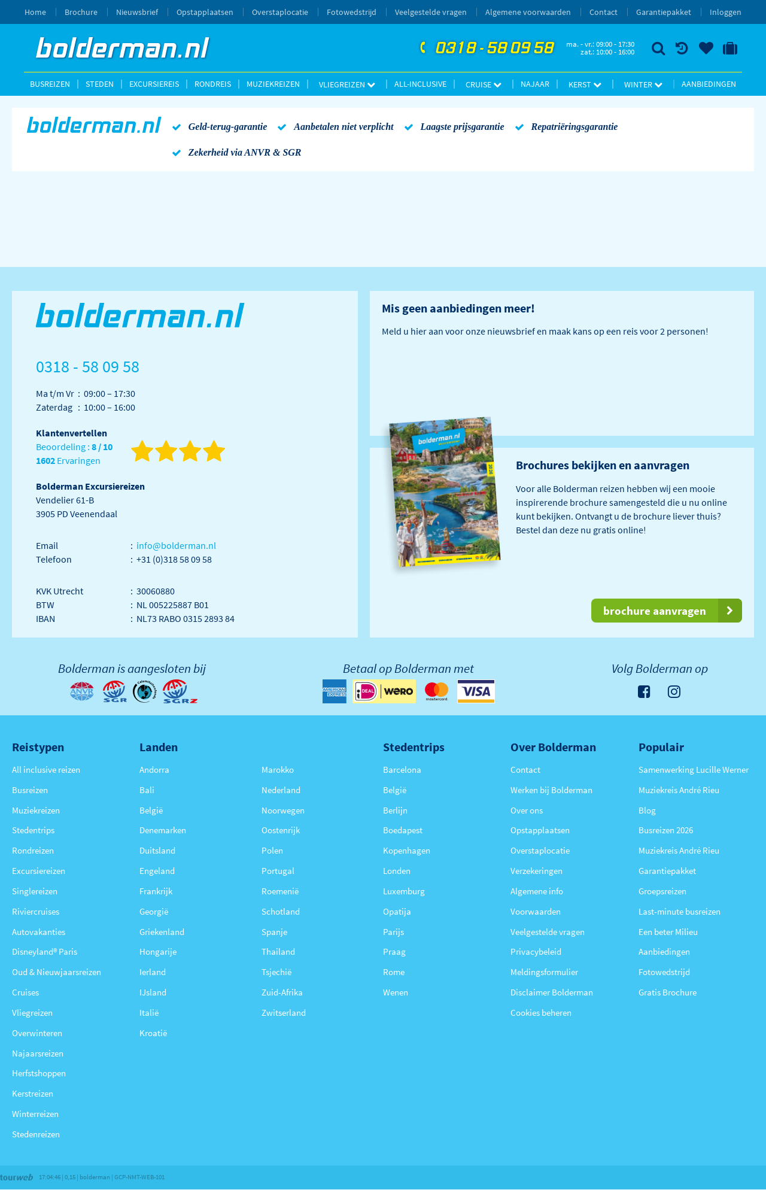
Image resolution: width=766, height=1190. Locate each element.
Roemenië (280, 891)
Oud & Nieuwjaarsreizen (56, 972)
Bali (146, 790)
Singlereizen (34, 891)
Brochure (81, 12)
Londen (397, 870)
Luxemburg (404, 891)
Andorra (154, 769)
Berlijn (395, 810)
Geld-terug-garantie (218, 126)
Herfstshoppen (39, 1073)
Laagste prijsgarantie (452, 126)
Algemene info (536, 891)
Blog (647, 810)
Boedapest (402, 830)
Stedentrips (33, 830)
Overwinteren (37, 1033)
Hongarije (158, 951)
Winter (643, 84)
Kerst (585, 84)
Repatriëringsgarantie (564, 126)
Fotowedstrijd (351, 12)
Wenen (395, 992)
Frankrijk (155, 891)
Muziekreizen (273, 83)
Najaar (535, 83)
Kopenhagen (406, 850)
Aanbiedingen (709, 83)
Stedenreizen (36, 1134)
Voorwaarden (535, 911)
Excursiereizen (38, 870)
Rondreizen (33, 850)
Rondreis (212, 83)
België (151, 810)
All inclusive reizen (46, 769)
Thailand (278, 951)
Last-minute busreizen (680, 911)
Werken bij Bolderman (551, 790)
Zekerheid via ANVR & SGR (235, 152)
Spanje (274, 931)
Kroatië (153, 1033)
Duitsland (157, 850)
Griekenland (161, 931)
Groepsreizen (662, 891)
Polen (272, 850)
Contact (603, 12)
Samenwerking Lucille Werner (694, 769)
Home (35, 12)
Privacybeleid (535, 951)
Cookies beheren (541, 1012)
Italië (149, 1012)
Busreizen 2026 (666, 830)
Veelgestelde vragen (431, 12)
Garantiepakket (663, 12)
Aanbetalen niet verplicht (333, 126)
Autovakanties (38, 931)
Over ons (526, 810)
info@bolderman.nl (176, 545)
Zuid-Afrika (282, 992)
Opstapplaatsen (205, 12)
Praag (394, 951)
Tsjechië (276, 972)
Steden (100, 83)
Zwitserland (284, 1012)
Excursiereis (154, 83)
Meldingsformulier (544, 972)
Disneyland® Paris (44, 951)
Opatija (397, 911)
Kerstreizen (32, 1093)
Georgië (153, 911)
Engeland (157, 870)
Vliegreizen (347, 84)
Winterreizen (35, 1113)
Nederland (281, 790)
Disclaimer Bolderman (551, 992)
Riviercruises (35, 911)
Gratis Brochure (668, 992)
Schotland (281, 911)
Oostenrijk (281, 830)
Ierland (152, 972)
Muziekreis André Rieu (679, 790)
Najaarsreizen (37, 1053)
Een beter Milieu (668, 931)
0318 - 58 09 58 (485, 48)
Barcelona (402, 769)
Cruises (25, 992)
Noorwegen (283, 810)
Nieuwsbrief (137, 12)
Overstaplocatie (280, 12)
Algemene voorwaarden (528, 12)
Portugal (278, 870)
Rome (394, 972)
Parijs (393, 931)
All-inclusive (420, 83)
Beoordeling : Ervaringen (74, 454)
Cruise (483, 84)
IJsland (152, 992)
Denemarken (162, 830)
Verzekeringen (536, 870)
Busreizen (50, 83)
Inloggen (725, 12)
